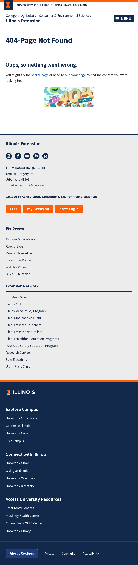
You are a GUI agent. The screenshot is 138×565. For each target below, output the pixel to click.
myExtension (38, 209)
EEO (13, 209)
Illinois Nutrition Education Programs (32, 338)
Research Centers (18, 352)
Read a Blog (14, 246)
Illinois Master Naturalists (24, 331)
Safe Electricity (16, 359)
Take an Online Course (21, 239)
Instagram (9, 156)
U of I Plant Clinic (18, 366)
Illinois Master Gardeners (23, 325)
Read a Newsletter (19, 253)
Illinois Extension (23, 21)
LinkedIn (36, 156)
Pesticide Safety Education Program (32, 345)
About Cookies (22, 553)
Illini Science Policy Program (26, 311)
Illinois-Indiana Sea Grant (23, 318)
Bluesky (45, 156)
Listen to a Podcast (20, 260)
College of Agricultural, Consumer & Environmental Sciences (48, 16)
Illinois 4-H (13, 304)
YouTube (27, 156)
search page (39, 75)
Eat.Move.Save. (16, 297)
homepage (78, 75)
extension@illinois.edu (31, 185)
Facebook (18, 156)
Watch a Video (16, 267)
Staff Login (69, 209)
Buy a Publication (18, 274)
